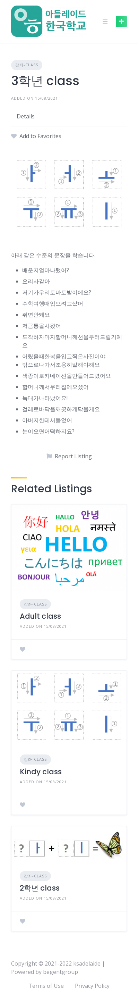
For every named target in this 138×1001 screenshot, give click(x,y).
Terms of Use (46, 986)
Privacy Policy (92, 986)
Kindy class (41, 772)
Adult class (40, 616)
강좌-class (26, 64)
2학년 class (40, 888)
